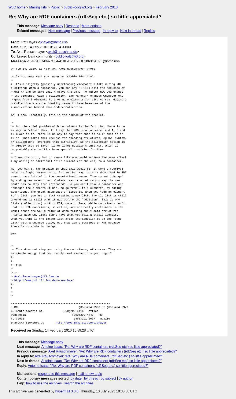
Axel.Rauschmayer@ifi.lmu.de (36, 276)
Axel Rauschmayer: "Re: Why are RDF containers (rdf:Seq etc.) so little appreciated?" (112, 351)
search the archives (79, 383)
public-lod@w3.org (78, 7)
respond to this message (56, 374)
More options (92, 26)
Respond (72, 26)
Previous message (86, 31)
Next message (59, 31)
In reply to (110, 31)
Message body (52, 26)
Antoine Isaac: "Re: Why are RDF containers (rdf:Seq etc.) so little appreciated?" (101, 346)
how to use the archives (44, 383)
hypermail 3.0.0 (66, 391)
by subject (108, 378)
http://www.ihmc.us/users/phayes (81, 323)
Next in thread (130, 31)
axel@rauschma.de (62, 51)
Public (55, 7)
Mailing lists (38, 7)
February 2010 (107, 7)
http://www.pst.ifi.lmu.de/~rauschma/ (44, 280)
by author (125, 378)
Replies (149, 31)
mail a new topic (90, 374)
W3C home (16, 7)
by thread (91, 378)
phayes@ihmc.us (53, 42)
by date (75, 378)
